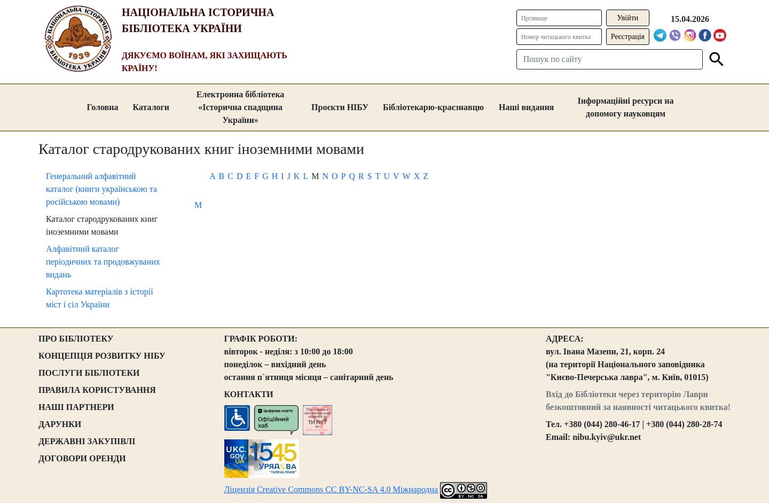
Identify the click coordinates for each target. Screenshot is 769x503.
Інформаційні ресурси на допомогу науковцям (626, 107)
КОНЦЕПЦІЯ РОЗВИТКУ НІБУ (102, 355)
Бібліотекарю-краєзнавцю (433, 107)
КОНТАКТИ (248, 394)
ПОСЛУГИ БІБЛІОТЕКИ (89, 372)
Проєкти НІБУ (339, 107)
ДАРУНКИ (59, 424)
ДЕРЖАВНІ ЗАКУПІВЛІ (87, 441)
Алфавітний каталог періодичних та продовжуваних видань (103, 261)
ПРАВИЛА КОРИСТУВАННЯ (97, 389)
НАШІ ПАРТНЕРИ (76, 407)
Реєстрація (628, 37)
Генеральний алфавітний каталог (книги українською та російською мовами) (101, 189)
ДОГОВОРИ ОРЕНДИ (82, 458)
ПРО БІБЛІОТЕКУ (76, 338)
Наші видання (526, 107)
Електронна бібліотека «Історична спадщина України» (241, 107)
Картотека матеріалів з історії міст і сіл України (99, 298)
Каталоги (150, 107)
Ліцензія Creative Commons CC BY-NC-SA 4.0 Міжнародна (331, 489)
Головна (102, 107)
